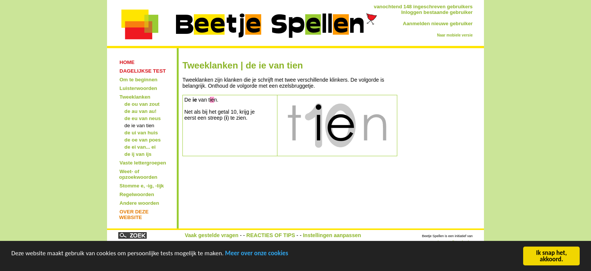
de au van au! (140, 111)
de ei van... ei (140, 147)
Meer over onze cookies (256, 254)
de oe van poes (142, 140)
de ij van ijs (138, 154)
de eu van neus (142, 118)
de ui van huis (141, 133)
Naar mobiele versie (455, 35)
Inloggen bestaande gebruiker (437, 12)
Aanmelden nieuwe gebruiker (438, 23)
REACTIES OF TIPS (271, 235)
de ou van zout (141, 104)
